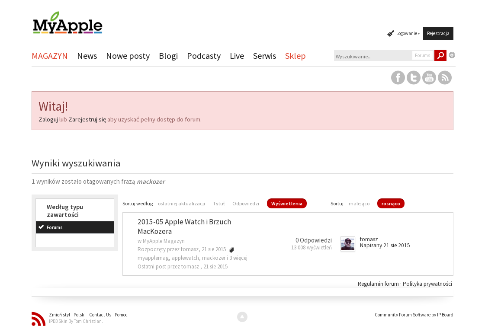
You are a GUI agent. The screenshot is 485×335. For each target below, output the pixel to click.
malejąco (359, 203)
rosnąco (391, 203)
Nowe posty (128, 55)
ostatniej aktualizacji (181, 203)
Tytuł (219, 203)
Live (237, 55)
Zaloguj (48, 119)
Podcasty (204, 55)
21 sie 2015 (215, 266)
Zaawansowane (452, 55)
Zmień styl (59, 315)
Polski (80, 315)
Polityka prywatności (427, 283)
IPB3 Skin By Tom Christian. (76, 321)
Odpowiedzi (245, 203)
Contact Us (100, 315)
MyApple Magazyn (164, 241)
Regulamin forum (379, 283)
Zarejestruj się (87, 119)
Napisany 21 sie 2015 (385, 245)
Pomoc (121, 315)
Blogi (168, 55)
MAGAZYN (50, 55)
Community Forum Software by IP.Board (414, 315)
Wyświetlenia (286, 203)
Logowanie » (408, 33)
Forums (55, 227)
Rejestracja (438, 33)
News (87, 55)
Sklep (295, 55)
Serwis (264, 55)
